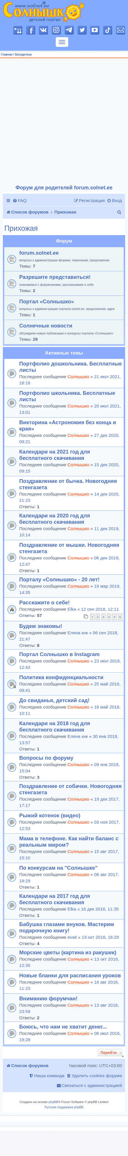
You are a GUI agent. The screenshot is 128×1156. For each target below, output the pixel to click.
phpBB (53, 1102)
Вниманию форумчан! (48, 998)
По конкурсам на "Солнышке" (58, 868)
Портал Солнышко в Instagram (59, 654)
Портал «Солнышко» (46, 301)
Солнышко (78, 376)
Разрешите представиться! (55, 277)
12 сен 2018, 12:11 (100, 609)
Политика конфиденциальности (61, 677)
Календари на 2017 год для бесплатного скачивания (54, 899)
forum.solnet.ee (39, 253)
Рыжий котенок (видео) (49, 815)
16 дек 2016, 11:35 (100, 908)
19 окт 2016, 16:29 (100, 937)
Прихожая (21, 228)
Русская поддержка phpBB (63, 1107)
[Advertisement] (62, 122)
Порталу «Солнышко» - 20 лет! (59, 579)
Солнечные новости (45, 326)
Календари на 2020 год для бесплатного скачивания (54, 519)
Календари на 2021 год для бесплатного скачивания (54, 455)
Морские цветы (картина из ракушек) (67, 952)
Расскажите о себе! (44, 602)
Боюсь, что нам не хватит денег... (63, 1027)
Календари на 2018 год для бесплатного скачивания (54, 726)
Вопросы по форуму (46, 758)
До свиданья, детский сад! (54, 700)
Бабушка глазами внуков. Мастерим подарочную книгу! (66, 927)
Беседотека (23, 54)
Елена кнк (77, 632)
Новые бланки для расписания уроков (70, 975)
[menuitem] (20, 200)
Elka (71, 609)
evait (72, 937)
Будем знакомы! (40, 626)
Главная (7, 54)
